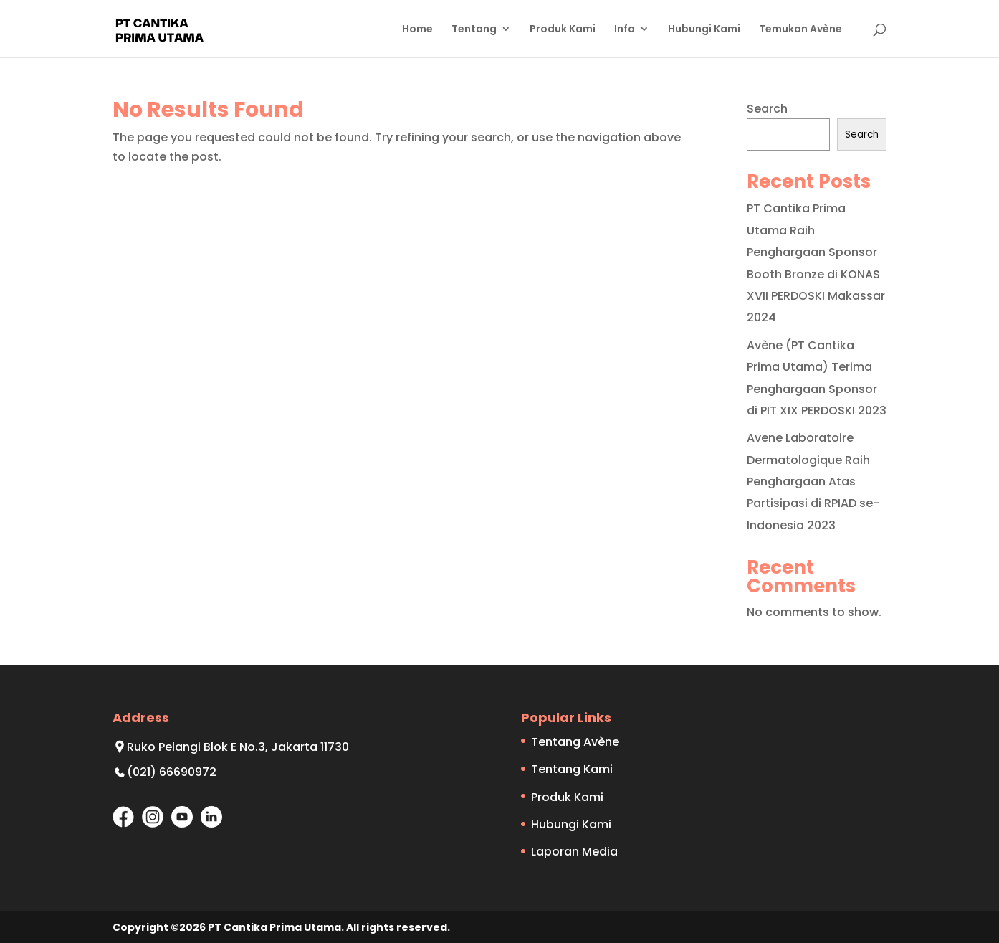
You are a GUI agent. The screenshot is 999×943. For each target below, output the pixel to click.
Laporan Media (574, 851)
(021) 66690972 (171, 772)
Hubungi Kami (704, 30)
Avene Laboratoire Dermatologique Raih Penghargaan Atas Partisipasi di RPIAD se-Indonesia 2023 (813, 482)
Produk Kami (563, 30)
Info (624, 30)
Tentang (474, 30)
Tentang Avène (575, 742)
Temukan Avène (800, 30)
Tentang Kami (572, 769)
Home (417, 30)
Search (767, 108)
